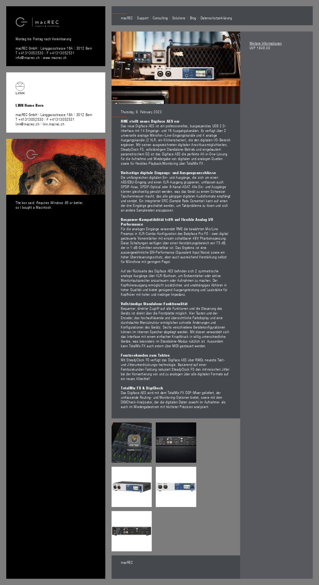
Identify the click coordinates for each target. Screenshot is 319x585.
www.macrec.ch (55, 57)
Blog (193, 17)
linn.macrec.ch (53, 123)
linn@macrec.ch (27, 123)
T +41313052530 (30, 52)
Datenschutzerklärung (216, 17)
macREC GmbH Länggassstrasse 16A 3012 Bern (54, 48)
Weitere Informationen (266, 43)
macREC (127, 17)
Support (142, 17)
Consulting (160, 17)
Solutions (179, 17)
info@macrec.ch (28, 57)
